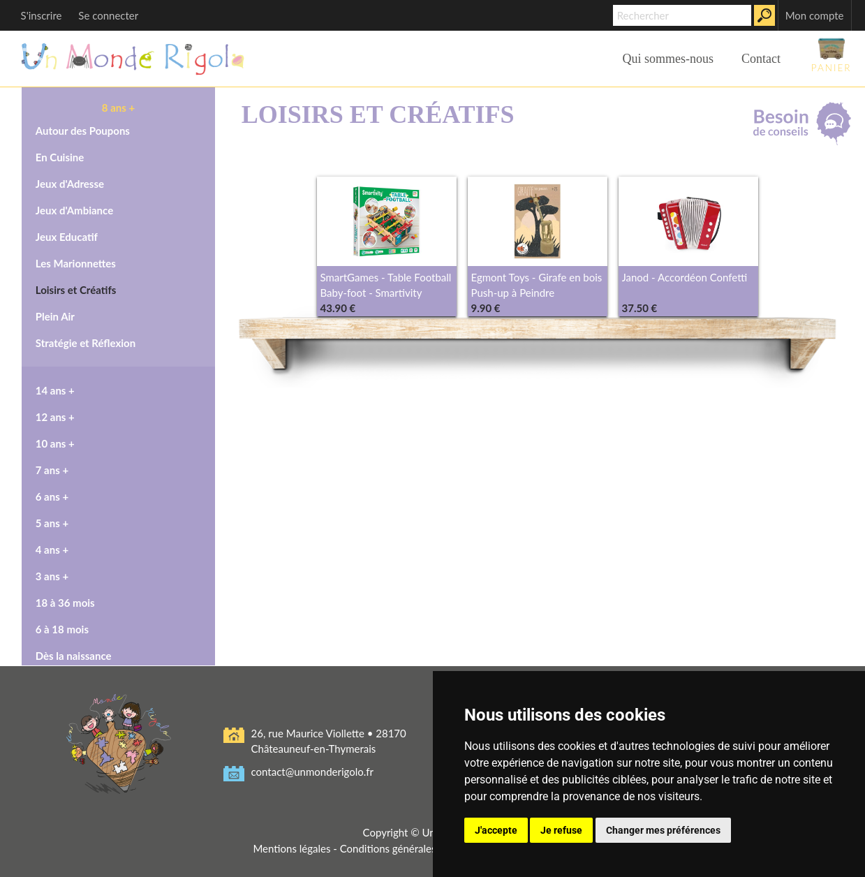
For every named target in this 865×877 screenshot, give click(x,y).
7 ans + (52, 470)
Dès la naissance (74, 655)
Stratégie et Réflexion (85, 343)
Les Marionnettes (76, 263)
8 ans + (118, 107)
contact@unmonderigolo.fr (312, 771)
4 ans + (52, 549)
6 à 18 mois (62, 629)
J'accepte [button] (496, 830)
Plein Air (55, 316)
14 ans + (55, 390)
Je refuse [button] (561, 830)
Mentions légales (291, 848)
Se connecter (108, 15)
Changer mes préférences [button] (663, 830)
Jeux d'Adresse (70, 183)
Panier (831, 54)
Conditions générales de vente (409, 848)
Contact (761, 59)
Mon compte (814, 15)
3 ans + (52, 576)
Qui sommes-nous (668, 59)
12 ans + (55, 417)
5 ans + (52, 523)
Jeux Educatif (67, 236)
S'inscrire (41, 15)
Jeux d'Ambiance (74, 210)
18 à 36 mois (65, 602)
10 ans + (55, 443)
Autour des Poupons (83, 130)
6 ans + (52, 496)
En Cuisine (60, 157)
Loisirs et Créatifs (76, 289)
